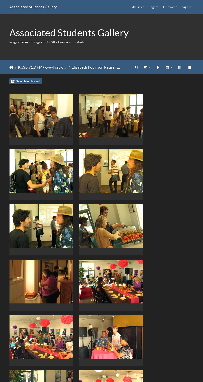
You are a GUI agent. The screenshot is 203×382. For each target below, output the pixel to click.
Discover (169, 7)
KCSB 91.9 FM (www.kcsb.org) (42, 67)
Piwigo (109, 374)
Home (11, 67)
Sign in (186, 7)
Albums (137, 7)
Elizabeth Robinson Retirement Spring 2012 (96, 67)
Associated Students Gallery (33, 7)
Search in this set (25, 81)
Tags (152, 7)
